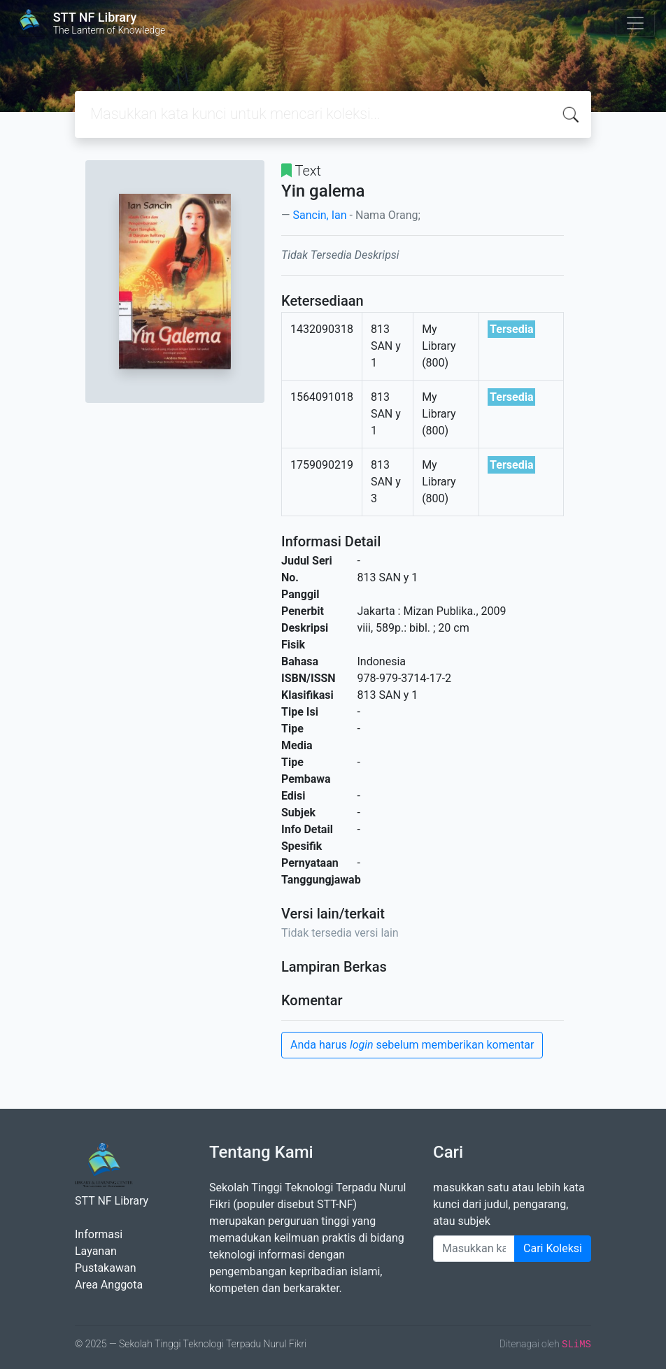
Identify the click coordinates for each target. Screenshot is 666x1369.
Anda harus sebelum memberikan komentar (412, 1044)
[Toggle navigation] (635, 23)
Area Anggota (109, 1284)
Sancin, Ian (319, 215)
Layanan (96, 1251)
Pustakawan (105, 1268)
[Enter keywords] (474, 1248)
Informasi (98, 1234)
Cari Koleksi (552, 1248)
